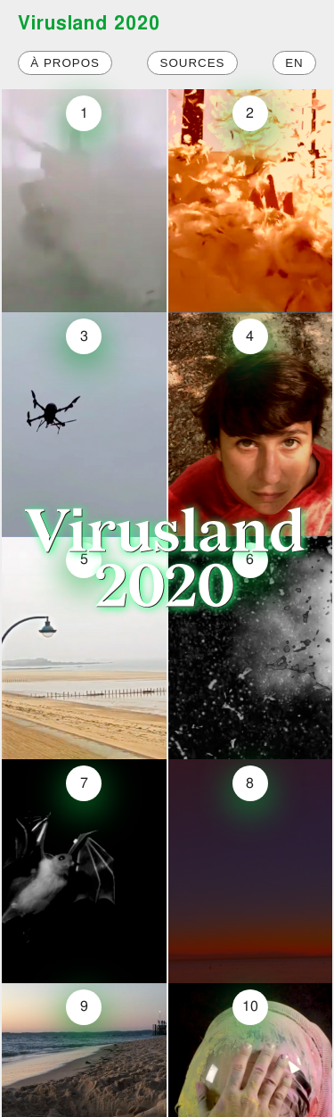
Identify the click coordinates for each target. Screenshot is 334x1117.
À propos (65, 63)
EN (294, 63)
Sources (192, 63)
